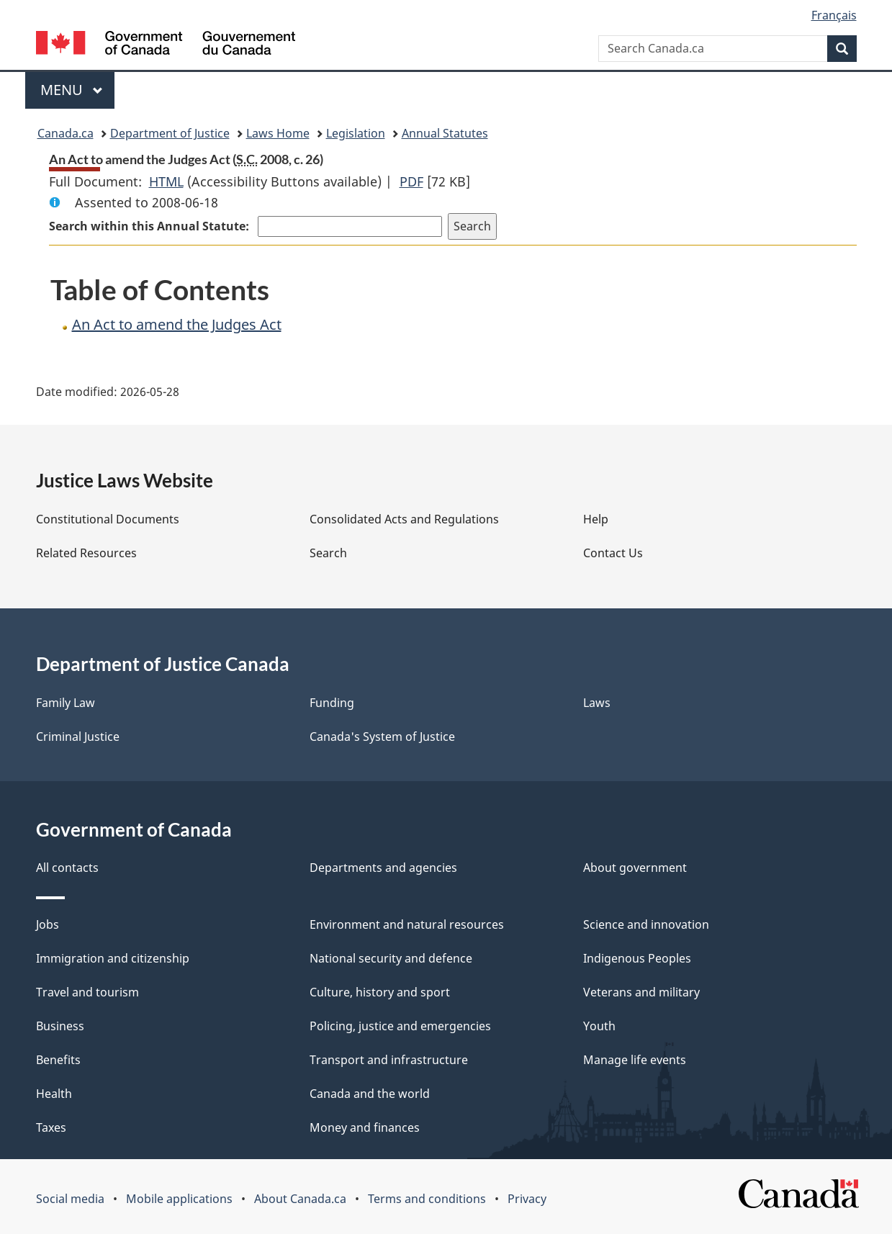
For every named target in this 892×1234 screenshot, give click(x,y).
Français (834, 15)
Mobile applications (179, 1199)
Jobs (47, 924)
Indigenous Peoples (637, 958)
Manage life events (634, 1060)
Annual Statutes (445, 133)
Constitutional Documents (107, 519)
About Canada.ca (300, 1199)
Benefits (58, 1060)
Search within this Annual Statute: (150, 226)
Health (54, 1094)
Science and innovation (646, 924)
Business (60, 1026)
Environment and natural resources (407, 924)
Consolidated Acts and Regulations (404, 519)
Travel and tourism (87, 992)
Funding (332, 703)
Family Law (65, 703)
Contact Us (613, 553)
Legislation (355, 133)
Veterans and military (641, 992)
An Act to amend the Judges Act (176, 324)
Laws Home (278, 133)
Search (328, 553)
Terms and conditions (427, 1199)
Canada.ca (65, 133)
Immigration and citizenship (112, 958)
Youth (599, 1026)
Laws (597, 703)
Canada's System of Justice (382, 736)
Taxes (51, 1127)
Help (595, 519)
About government (635, 867)
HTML (166, 181)
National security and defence (391, 958)
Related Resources (86, 553)
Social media (70, 1199)
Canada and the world (370, 1094)
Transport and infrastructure (389, 1060)
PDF (411, 181)
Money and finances (365, 1127)
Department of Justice (170, 133)
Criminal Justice (78, 736)
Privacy (527, 1199)
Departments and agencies (383, 867)
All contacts (67, 867)
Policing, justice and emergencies (400, 1026)
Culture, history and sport (380, 992)
